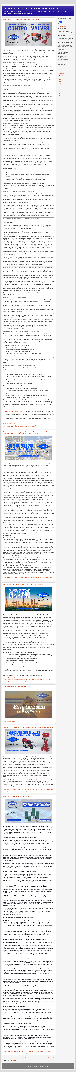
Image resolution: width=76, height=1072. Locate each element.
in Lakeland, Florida (14, 411)
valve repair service (15, 681)
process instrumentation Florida (21, 579)
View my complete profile (63, 61)
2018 (60, 91)
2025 (60, 77)
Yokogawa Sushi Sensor (45, 1053)
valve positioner (20, 426)
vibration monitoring (22, 1053)
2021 (60, 85)
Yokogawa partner (25, 681)
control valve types (33, 425)
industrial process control (8, 791)
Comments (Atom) (13, 1060)
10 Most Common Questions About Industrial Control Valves (21, 19)
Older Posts (50, 1057)
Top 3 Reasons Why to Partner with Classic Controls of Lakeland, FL (23, 584)
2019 (60, 89)
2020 (60, 87)
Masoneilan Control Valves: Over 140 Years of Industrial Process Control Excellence (28, 727)
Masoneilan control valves (20, 791)
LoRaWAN (15, 1051)
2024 (60, 79)
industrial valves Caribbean (26, 577)
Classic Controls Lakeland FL (13, 577)
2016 (60, 95)
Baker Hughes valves (11, 789)
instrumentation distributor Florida (40, 577)
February (62, 73)
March (61, 68)
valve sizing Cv (28, 426)
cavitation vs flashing (11, 425)
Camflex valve (20, 789)
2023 (60, 81)
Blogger (46, 1066)
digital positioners (49, 789)
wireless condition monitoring (33, 1053)
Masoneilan (38, 779)
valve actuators (30, 791)
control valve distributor (40, 789)
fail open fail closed (42, 425)
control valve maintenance (22, 425)
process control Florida (47, 679)
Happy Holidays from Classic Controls (14, 686)
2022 (60, 83)
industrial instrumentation (22, 679)
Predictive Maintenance (34, 1051)
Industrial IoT (9, 1051)
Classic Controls (28, 11)
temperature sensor (12, 1053)
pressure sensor (43, 1051)
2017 (60, 93)
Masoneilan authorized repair (35, 679)
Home (25, 1057)
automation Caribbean (12, 679)
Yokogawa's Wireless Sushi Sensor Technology (17, 796)
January (62, 75)
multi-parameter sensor (23, 1051)
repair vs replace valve (12, 426)
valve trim (34, 426)
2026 (60, 66)
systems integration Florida (35, 579)
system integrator (7, 681)
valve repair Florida (45, 579)
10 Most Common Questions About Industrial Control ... (66, 70)
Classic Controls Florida (29, 789)
